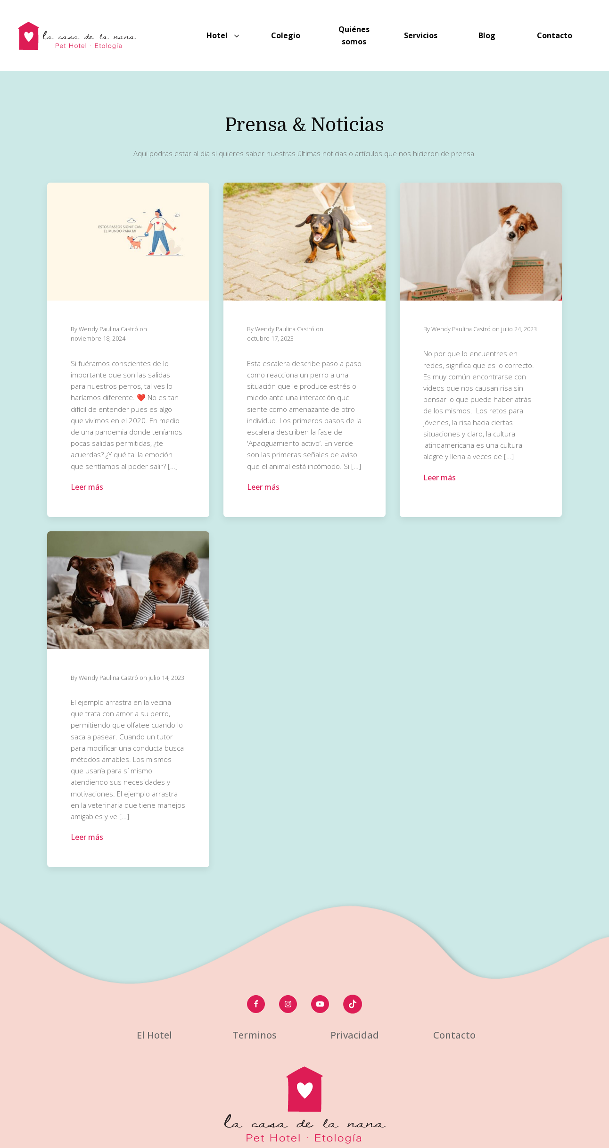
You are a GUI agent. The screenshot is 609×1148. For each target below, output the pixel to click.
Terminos (254, 1035)
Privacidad (354, 1035)
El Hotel (154, 1035)
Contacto (454, 1035)
